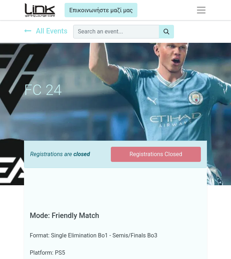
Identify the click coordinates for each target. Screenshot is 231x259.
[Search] (166, 31)
